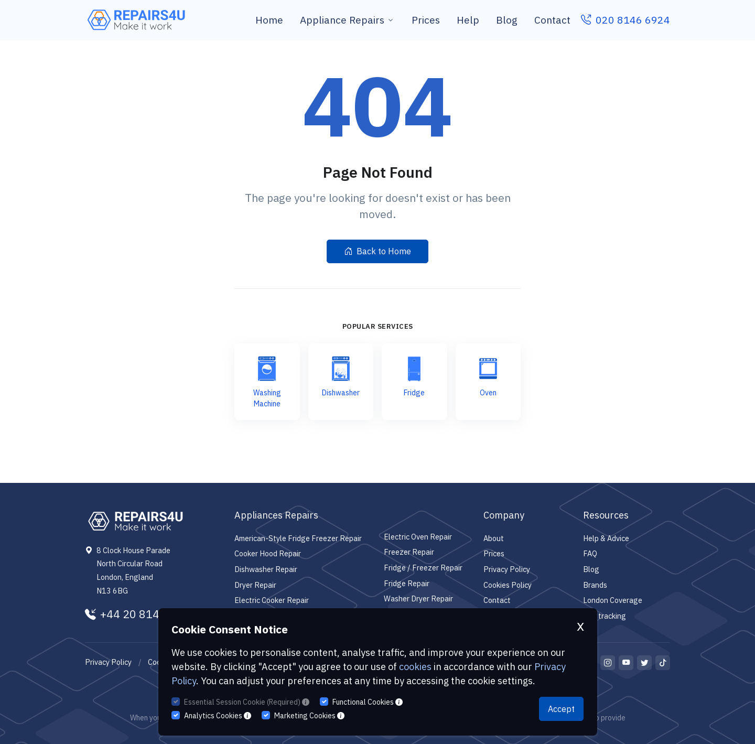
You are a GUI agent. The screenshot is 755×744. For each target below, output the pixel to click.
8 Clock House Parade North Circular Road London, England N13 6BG (133, 570)
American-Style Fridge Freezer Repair (298, 538)
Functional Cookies (367, 702)
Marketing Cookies (309, 715)
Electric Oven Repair (418, 537)
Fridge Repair (406, 583)
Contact (552, 19)
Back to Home (377, 251)
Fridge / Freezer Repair (423, 568)
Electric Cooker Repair (271, 600)
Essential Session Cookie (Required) (246, 702)
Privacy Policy (506, 569)
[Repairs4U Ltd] (135, 20)
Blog (506, 19)
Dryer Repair (255, 585)
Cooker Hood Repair (267, 553)
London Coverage (612, 600)
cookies (415, 667)
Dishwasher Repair (265, 569)
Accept (561, 709)
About (493, 538)
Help (468, 19)
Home (269, 19)
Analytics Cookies (217, 715)
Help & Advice (606, 538)
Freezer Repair (409, 552)
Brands (595, 585)
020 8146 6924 (625, 19)
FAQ (590, 553)
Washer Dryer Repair (418, 598)
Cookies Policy (507, 585)
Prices (426, 19)
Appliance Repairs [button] (342, 19)
